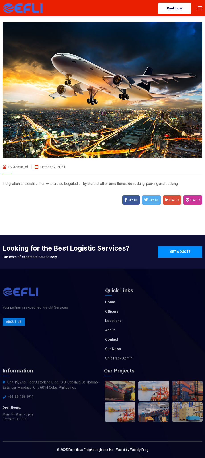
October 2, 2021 (50, 167)
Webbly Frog (139, 450)
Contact (111, 340)
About (110, 331)
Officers (111, 312)
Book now (174, 8)
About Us (14, 323)
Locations (113, 322)
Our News (113, 350)
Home (110, 303)
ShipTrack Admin (119, 359)
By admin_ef (15, 167)
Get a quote (180, 252)
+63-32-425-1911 (20, 397)
